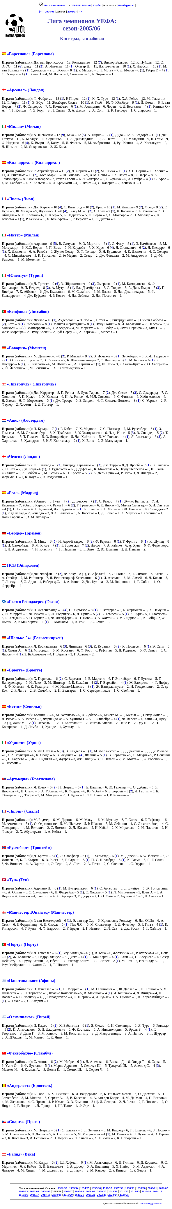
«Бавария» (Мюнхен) (26, 348)
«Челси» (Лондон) (23, 456)
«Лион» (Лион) (21, 199)
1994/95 (85, 1188)
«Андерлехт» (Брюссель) (29, 1085)
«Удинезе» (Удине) (24, 742)
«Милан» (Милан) (24, 126)
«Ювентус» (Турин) (25, 275)
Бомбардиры (126, 5)
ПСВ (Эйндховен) (23, 565)
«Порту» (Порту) (22, 944)
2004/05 (49, 11)
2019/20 (68, 1194)
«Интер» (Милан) (23, 235)
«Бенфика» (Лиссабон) (28, 311)
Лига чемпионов (52, 5)
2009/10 (101, 1191)
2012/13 (135, 1191)
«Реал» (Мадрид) (22, 492)
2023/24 (112, 1194)
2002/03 (23, 1191)
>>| (80, 11)
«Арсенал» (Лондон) (25, 90)
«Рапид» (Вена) (21, 1154)
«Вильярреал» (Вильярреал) (33, 162)
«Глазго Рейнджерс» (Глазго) (33, 601)
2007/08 (79, 1191)
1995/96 (96, 1188)
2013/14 (146, 1191)
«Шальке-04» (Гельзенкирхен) (35, 638)
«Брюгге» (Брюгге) (24, 670)
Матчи (86, 5)
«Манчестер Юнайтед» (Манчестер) (40, 912)
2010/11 (112, 1191)
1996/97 (107, 1188)
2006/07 (72, 11)
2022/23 (101, 1194)
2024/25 (124, 1194)
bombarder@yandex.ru (150, 1203)
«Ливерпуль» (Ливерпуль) (31, 384)
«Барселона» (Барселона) (30, 53)
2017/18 (45, 1194)
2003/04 (34, 1191)
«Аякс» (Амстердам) (26, 420)
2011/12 (123, 1191)
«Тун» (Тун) (18, 879)
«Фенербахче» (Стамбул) (30, 1053)
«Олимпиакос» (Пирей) (28, 1017)
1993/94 (73, 1188)
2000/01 (152, 1188)
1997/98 (118, 1188)
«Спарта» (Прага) (23, 1121)
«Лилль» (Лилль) (23, 811)
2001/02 (163, 1188)
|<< (41, 11)
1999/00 (140, 1188)
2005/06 (75, 5)
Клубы (97, 5)
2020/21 (79, 1194)
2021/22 (90, 1194)
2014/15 (157, 1191)
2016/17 (34, 1194)
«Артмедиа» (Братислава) (31, 779)
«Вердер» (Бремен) (24, 533)
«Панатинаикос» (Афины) (31, 980)
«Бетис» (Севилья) (24, 706)
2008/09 (90, 1191)
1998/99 (129, 1188)
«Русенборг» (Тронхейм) (29, 847)
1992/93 (62, 1188)
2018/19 (56, 1194)
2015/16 (23, 1194)
